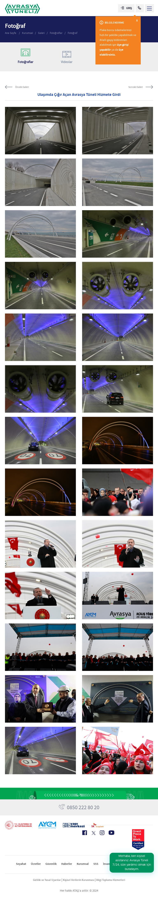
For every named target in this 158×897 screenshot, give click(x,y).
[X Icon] (93, 833)
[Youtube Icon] (111, 832)
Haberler (66, 864)
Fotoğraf (72, 33)
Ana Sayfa (11, 33)
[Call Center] (140, 8)
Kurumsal (27, 33)
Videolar (67, 56)
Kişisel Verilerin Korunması (78, 880)
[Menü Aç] (149, 8)
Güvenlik (51, 864)
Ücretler (36, 864)
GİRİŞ (126, 8)
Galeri (41, 33)
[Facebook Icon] (84, 832)
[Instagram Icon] (102, 832)
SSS (95, 864)
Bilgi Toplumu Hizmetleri (110, 880)
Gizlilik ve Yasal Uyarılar (47, 880)
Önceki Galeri (22, 87)
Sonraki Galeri (135, 87)
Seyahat (21, 864)
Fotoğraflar (56, 33)
